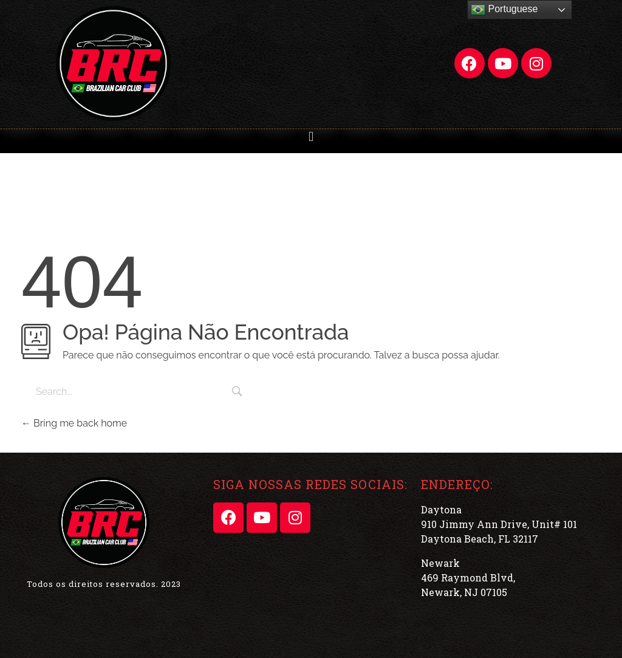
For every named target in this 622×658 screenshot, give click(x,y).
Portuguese (504, 9)
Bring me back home (74, 423)
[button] (310, 137)
